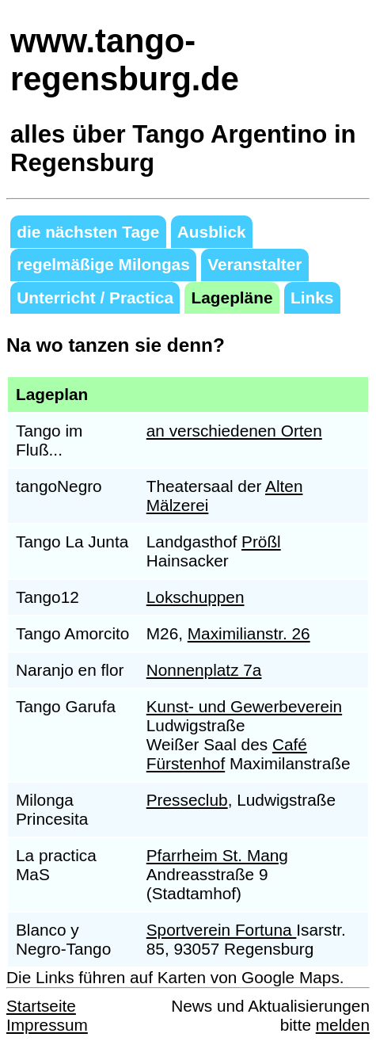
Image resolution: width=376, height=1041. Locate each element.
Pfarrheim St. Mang (217, 855)
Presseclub (187, 800)
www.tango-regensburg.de (124, 59)
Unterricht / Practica (95, 297)
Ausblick (211, 232)
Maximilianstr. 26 (249, 633)
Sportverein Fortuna (221, 930)
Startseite (41, 1006)
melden (343, 1025)
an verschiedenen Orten (234, 430)
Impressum (47, 1025)
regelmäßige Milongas (103, 264)
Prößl (261, 541)
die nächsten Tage (88, 232)
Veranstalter (254, 264)
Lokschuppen (195, 597)
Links (312, 297)
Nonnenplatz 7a (204, 670)
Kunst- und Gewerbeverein (244, 706)
